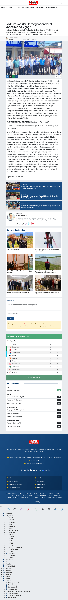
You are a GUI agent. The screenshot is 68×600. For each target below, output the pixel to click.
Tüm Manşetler (40, 484)
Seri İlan (7, 568)
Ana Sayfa (7, 514)
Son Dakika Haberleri (13, 487)
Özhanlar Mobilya (57, 497)
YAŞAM (15, 21)
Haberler (8, 21)
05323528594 (35, 460)
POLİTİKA (10, 532)
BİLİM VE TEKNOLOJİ (14, 547)
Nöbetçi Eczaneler (13, 478)
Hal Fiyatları (40, 8)
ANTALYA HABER (11, 493)
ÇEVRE (9, 543)
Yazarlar (7, 564)
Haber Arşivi (39, 487)
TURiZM (10, 495)
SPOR (32, 8)
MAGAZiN (42, 493)
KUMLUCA (10, 555)
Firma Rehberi (9, 566)
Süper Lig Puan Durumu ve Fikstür (18, 591)
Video (6, 562)
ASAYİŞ (18, 8)
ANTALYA (4, 8)
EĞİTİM (9, 539)
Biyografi (7, 572)
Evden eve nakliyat (23, 497)
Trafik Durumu (39, 481)
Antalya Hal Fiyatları (53, 495)
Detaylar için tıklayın (34, 377)
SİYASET (10, 534)
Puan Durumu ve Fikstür (14, 484)
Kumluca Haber (26, 495)
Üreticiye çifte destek (13, 249)
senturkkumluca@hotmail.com (35, 463)
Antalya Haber (11, 497)
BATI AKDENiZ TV (34, 326)
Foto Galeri (8, 560)
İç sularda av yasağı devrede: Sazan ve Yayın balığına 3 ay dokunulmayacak (46, 271)
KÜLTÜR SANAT (12, 549)
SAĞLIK (50, 493)
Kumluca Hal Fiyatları (39, 495)
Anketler (7, 574)
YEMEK (9, 558)
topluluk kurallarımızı (22, 324)
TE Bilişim (38, 502)
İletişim (6, 578)
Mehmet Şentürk (21, 215)
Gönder (10, 318)
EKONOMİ (57, 493)
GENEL (11, 8)
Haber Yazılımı (31, 502)
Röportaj (7, 570)
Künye (6, 576)
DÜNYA (17, 495)
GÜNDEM (25, 8)
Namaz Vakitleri (12, 481)
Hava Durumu (39, 478)
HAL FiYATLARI (12, 530)
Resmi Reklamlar (51, 8)
